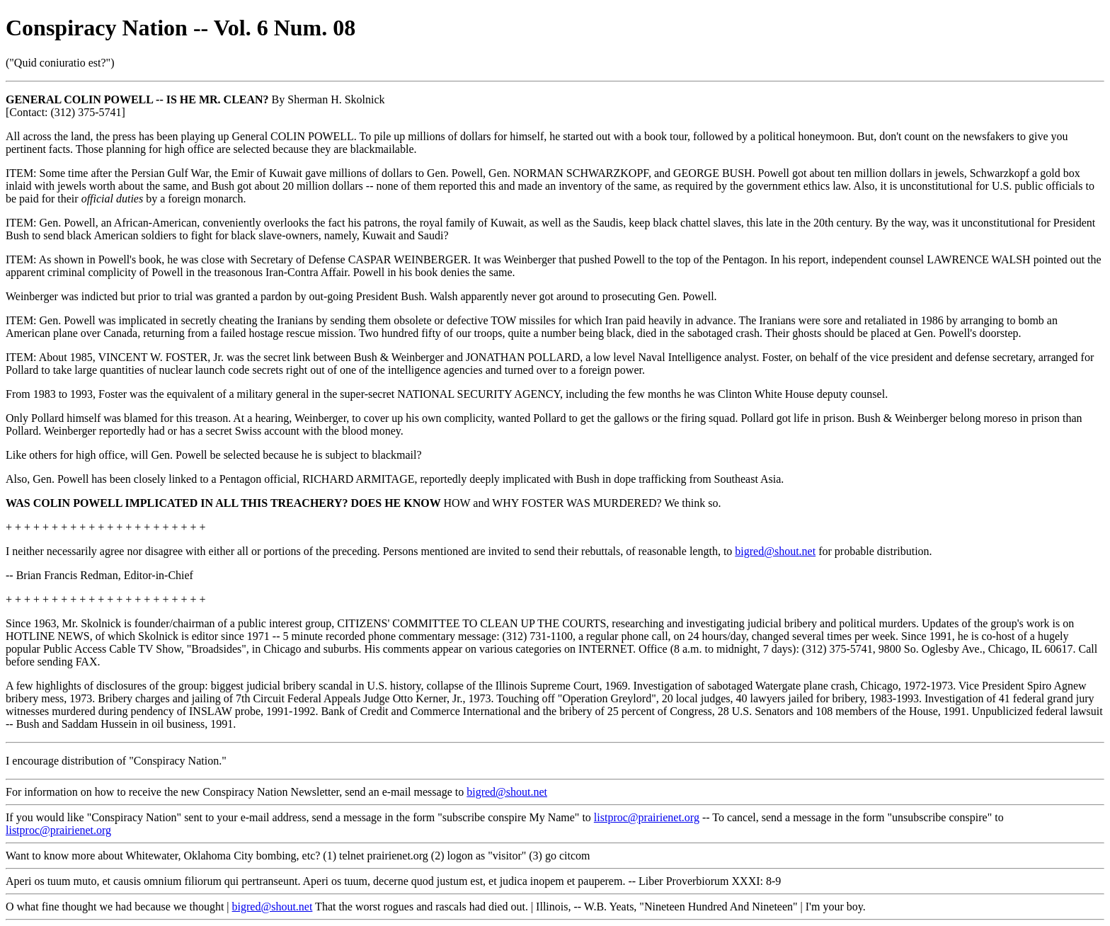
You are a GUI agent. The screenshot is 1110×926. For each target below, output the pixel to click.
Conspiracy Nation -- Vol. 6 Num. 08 (180, 27)
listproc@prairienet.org (646, 817)
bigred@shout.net (775, 551)
